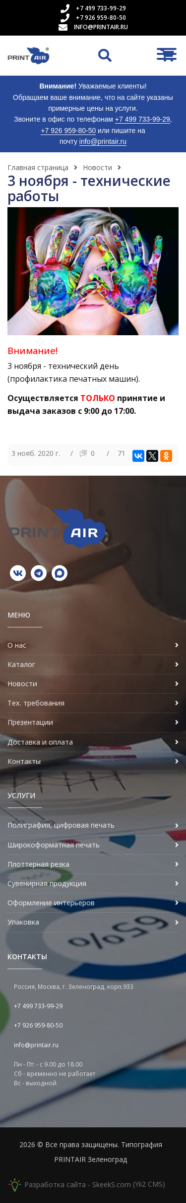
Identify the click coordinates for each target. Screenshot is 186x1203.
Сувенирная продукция (46, 883)
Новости (97, 167)
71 (121, 453)
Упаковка (23, 922)
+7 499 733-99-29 (101, 8)
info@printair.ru (101, 27)
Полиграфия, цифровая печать (61, 825)
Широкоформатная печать (53, 844)
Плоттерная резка (38, 864)
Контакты (24, 761)
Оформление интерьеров (51, 902)
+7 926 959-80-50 (101, 17)
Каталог (21, 664)
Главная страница (37, 167)
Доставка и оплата (40, 742)
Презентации (30, 722)
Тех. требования (35, 703)
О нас (16, 645)
